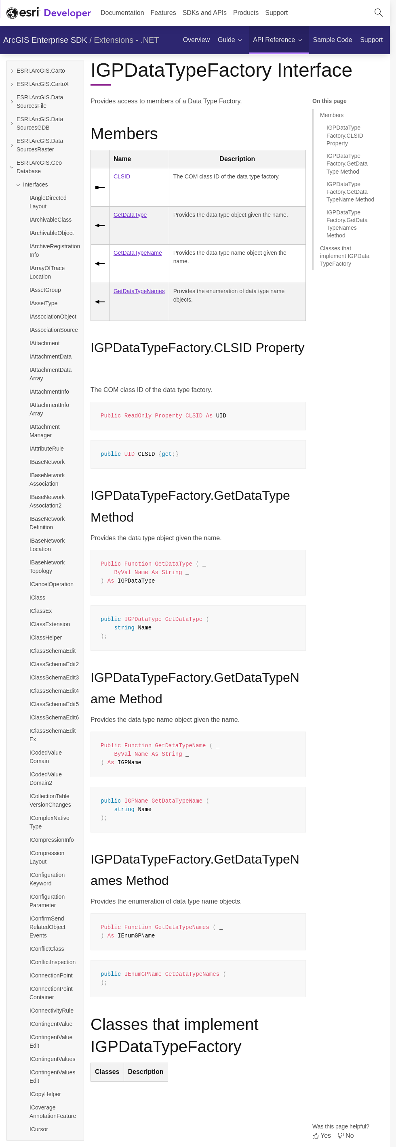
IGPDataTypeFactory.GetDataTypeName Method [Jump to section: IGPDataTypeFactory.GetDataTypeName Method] (350, 192)
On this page (329, 101)
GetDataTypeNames (139, 291)
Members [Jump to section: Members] (331, 115)
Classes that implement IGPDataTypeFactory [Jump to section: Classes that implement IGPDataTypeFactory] (344, 256)
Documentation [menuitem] (122, 12)
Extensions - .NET (126, 40)
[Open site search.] (378, 13)
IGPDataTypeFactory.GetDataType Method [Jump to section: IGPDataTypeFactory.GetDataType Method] (347, 164)
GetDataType (130, 215)
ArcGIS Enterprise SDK (45, 40)
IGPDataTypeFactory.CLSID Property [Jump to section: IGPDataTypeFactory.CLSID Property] (344, 135)
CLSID (122, 176)
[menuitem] (163, 13)
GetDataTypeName (138, 253)
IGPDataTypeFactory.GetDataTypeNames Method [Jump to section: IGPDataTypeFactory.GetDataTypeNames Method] (347, 224)
